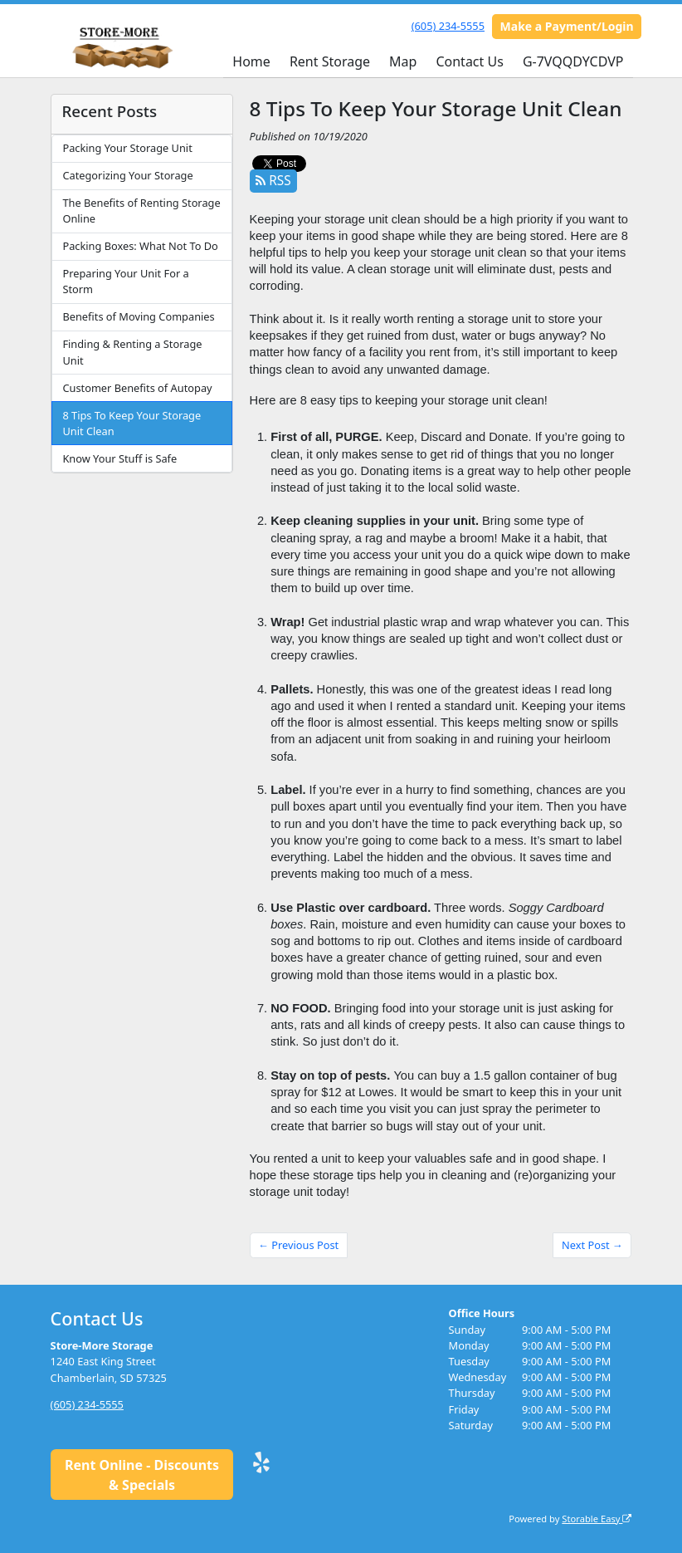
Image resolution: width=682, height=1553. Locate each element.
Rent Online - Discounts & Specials (142, 1475)
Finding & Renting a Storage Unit (132, 351)
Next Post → (592, 1244)
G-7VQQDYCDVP (573, 61)
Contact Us (469, 61)
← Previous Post (298, 1244)
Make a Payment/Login (567, 26)
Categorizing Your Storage (127, 175)
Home (251, 61)
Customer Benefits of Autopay (137, 387)
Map (403, 61)
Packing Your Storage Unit (127, 147)
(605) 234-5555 (448, 25)
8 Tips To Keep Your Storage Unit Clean (131, 423)
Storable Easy (596, 1518)
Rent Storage (330, 61)
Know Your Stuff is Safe (119, 458)
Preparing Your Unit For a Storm (125, 281)
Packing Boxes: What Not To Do (139, 245)
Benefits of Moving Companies (138, 316)
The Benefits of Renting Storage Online (141, 210)
